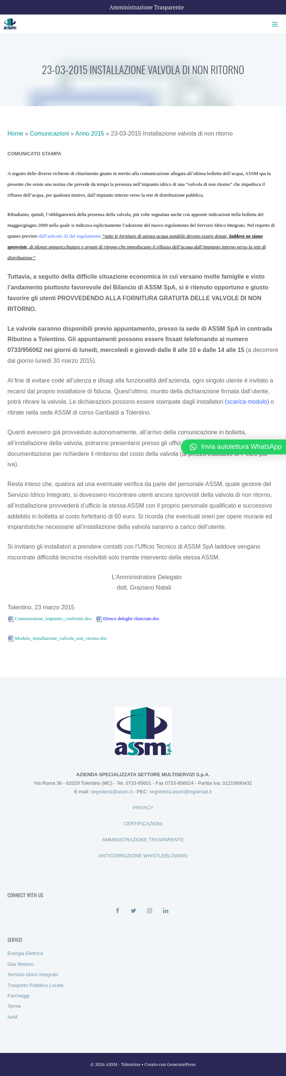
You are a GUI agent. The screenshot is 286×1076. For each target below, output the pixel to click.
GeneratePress (181, 1064)
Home (15, 133)
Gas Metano (20, 964)
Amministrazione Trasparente (146, 7)
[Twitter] (133, 911)
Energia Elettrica (25, 953)
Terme (14, 1006)
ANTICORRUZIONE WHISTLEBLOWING (143, 855)
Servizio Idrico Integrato (32, 974)
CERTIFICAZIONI (143, 823)
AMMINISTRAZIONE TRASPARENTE (143, 839)
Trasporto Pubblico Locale (35, 985)
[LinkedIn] (165, 911)
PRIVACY (143, 807)
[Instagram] (149, 911)
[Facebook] (117, 911)
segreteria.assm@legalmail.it (180, 791)
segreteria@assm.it (112, 791)
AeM (12, 1017)
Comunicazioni (49, 133)
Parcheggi (18, 996)
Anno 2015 (89, 133)
